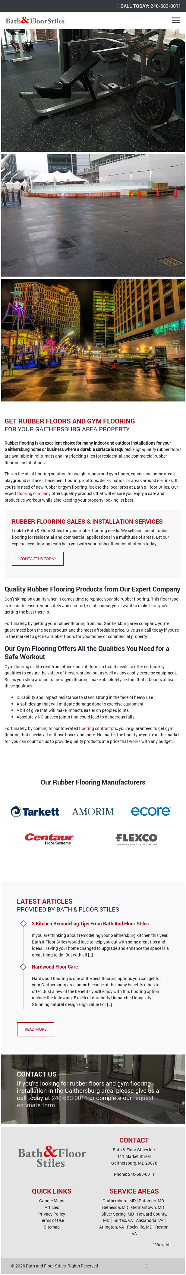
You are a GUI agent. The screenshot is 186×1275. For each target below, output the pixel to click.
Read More (35, 1029)
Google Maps (51, 1201)
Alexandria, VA (149, 1220)
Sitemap (52, 1227)
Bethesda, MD (115, 1207)
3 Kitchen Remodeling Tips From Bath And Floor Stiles (90, 923)
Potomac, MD (151, 1201)
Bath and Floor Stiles (46, 1266)
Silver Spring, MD (117, 1214)
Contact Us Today (38, 558)
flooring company (34, 493)
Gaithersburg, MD (119, 1201)
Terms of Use (52, 1220)
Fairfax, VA (122, 1220)
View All (162, 1245)
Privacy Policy (51, 1214)
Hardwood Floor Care (55, 966)
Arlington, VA (111, 1227)
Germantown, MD (147, 1207)
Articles (52, 1207)
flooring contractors (98, 728)
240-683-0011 (165, 6)
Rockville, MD (139, 1227)
